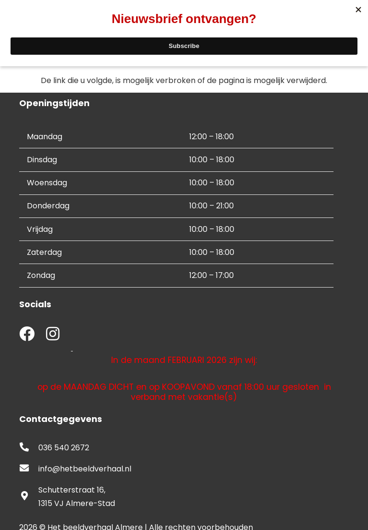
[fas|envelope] (28, 469)
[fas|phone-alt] (28, 448)
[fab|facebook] (26, 335)
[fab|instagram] (52, 335)
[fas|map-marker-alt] (28, 497)
